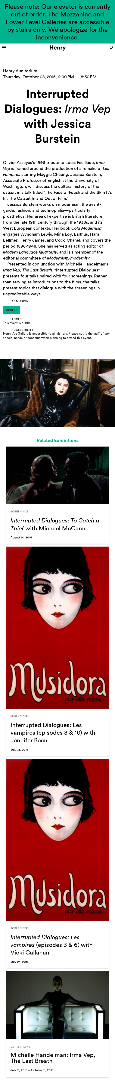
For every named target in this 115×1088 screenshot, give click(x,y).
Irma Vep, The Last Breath (27, 270)
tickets (11, 310)
